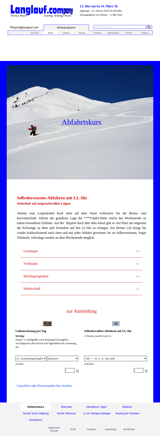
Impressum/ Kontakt (54, 429)
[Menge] (70, 370)
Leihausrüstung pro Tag (30, 331)
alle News (35, 33)
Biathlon (127, 406)
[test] (66, 28)
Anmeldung (110, 429)
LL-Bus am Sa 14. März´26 (99, 6)
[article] (47, 347)
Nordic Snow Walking (36, 413)
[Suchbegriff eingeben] (120, 27)
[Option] (30, 358)
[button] (24, 27)
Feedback (91, 429)
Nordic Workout (66, 413)
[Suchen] (149, 27)
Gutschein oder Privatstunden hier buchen (44, 385)
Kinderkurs (35, 419)
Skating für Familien (127, 413)
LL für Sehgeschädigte (96, 413)
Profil (73, 429)
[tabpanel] (81, 220)
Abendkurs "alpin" (96, 406)
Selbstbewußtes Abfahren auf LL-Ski (107, 331)
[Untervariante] (62, 358)
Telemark (66, 406)
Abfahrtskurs (35, 406)
